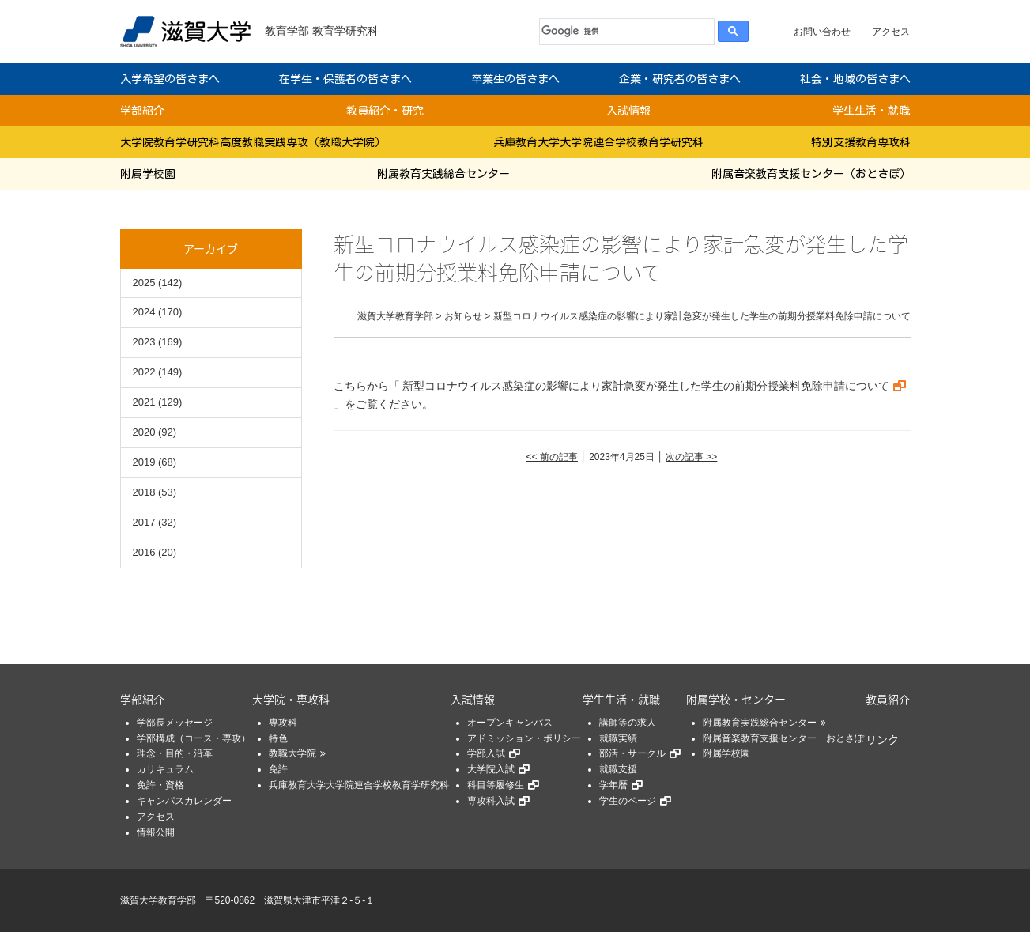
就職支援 (618, 769)
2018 (144, 492)
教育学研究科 (345, 31)
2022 (144, 372)
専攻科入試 (491, 800)
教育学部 (287, 31)
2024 (144, 312)
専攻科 (283, 722)
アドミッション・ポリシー (524, 738)
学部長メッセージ (175, 722)
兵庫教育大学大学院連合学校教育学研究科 (598, 142)
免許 (278, 769)
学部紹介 (142, 110)
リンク (882, 739)
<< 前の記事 (552, 456)
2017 (144, 522)
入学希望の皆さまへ (170, 79)
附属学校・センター (736, 699)
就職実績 (618, 738)
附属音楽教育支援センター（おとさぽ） (811, 173)
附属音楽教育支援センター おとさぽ (783, 738)
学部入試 (486, 753)
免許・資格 (160, 785)
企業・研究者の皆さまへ (680, 79)
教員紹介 (888, 699)
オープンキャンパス (510, 722)
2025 (144, 283)
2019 (144, 462)
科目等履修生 (495, 785)
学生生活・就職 (871, 110)
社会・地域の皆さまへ (855, 79)
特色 (278, 738)
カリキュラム (165, 769)
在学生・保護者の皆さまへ (345, 79)
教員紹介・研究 (385, 110)
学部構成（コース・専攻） (194, 738)
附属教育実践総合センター (443, 173)
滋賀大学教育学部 (158, 900)
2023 (144, 342)
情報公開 (156, 832)
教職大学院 (292, 753)
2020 (144, 432)
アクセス (891, 31)
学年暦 (613, 785)
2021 (144, 402)
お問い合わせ (822, 31)
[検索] (622, 31)
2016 (144, 552)
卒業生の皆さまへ (515, 79)
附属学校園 (147, 173)
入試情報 (628, 110)
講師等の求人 (627, 722)
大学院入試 (491, 769)
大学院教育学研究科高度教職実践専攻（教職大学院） (253, 142)
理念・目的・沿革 (175, 753)
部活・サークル (632, 753)
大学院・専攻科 (291, 699)
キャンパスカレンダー (184, 800)
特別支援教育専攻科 (861, 142)
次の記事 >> (691, 456)
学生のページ (627, 800)
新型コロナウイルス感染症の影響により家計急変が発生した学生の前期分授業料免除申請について (645, 385)
